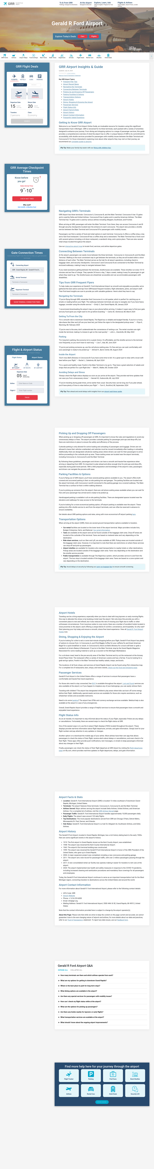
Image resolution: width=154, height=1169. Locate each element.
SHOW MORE (102, 1102)
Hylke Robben (71, 73)
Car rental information (101, 530)
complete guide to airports (81, 142)
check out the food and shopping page (122, 668)
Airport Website (69, 896)
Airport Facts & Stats (71, 110)
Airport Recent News (71, 84)
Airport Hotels (68, 100)
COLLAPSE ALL (76, 970)
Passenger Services (70, 105)
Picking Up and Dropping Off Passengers (78, 92)
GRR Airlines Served (106, 811)
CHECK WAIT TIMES (27, 199)
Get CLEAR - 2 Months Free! (27, 207)
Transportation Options (72, 97)
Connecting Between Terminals (75, 89)
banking (75, 700)
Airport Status (37, 357)
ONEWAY (34, 85)
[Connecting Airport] (20, 264)
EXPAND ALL (63, 970)
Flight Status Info (69, 107)
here (134, 514)
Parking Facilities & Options (73, 94)
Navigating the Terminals (72, 87)
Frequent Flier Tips (70, 82)
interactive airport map (73, 246)
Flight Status (17, 357)
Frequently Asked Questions (73, 118)
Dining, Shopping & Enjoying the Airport (78, 102)
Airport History (68, 112)
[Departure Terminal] (20, 289)
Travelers (13, 112)
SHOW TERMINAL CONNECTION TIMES (27, 302)
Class (30, 112)
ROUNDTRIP (20, 85)
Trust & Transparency (75, 920)
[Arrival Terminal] (19, 276)
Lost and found (128, 683)
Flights (94, 36)
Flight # (12, 390)
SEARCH (27, 121)
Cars (82, 36)
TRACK (27, 397)
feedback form (122, 920)
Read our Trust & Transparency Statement (70, 75)
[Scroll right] (151, 56)
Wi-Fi (94, 683)
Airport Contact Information (73, 115)
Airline (12, 383)
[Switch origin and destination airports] (27, 93)
